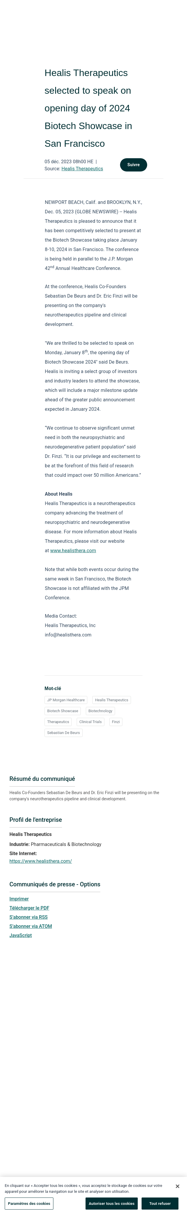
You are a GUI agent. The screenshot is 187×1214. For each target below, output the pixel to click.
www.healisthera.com (73, 550)
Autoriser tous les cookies (111, 1206)
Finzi (116, 722)
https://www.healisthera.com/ (40, 861)
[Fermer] (177, 1188)
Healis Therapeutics (82, 168)
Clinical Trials (90, 722)
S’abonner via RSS (28, 917)
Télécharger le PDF (29, 908)
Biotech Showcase (62, 711)
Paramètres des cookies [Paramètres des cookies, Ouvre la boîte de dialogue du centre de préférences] (29, 1206)
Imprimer (19, 899)
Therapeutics (58, 722)
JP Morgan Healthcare (66, 700)
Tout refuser (160, 1206)
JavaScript (20, 935)
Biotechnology (100, 711)
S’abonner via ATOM (30, 926)
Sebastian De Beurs (63, 732)
